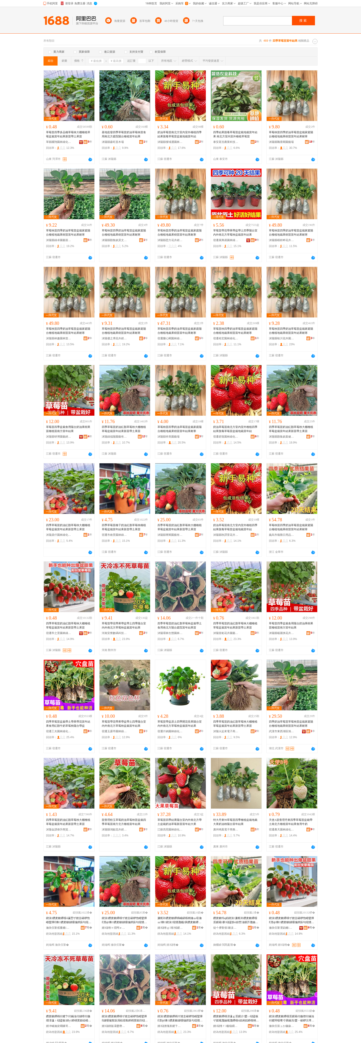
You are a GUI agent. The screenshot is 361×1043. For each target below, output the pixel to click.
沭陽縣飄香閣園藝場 (281, 142)
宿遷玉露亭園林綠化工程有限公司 (114, 731)
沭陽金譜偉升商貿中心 (58, 829)
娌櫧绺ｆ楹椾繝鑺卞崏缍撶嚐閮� (226, 1026)
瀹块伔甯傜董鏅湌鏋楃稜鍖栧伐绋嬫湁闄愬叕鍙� (58, 927)
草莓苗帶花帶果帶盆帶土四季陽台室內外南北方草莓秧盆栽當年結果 (235, 232)
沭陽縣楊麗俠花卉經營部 (281, 633)
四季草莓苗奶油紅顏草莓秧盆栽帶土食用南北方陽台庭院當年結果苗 (179, 625)
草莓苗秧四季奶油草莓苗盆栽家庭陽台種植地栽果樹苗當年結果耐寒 (235, 330)
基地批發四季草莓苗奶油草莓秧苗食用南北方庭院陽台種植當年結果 (124, 134)
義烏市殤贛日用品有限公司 (281, 534)
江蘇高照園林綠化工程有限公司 (170, 829)
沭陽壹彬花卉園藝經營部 (226, 633)
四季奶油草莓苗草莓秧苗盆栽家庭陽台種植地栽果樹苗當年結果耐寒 (291, 723)
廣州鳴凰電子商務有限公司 (226, 829)
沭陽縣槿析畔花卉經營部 (281, 240)
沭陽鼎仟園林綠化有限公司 (58, 534)
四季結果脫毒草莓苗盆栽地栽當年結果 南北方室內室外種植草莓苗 (235, 134)
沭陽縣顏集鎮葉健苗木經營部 (281, 436)
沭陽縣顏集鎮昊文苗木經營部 (114, 240)
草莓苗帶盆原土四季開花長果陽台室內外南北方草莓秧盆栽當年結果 (179, 723)
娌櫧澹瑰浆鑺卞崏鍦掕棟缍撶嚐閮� (170, 1026)
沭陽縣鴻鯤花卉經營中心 (114, 829)
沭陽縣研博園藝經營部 (58, 436)
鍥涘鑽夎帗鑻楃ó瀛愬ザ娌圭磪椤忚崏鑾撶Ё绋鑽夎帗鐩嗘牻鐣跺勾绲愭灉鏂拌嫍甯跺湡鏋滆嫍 (68, 920)
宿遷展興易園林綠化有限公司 (226, 240)
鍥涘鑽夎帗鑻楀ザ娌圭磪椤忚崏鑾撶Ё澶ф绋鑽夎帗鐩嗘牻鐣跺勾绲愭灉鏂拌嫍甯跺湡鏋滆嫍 (124, 920)
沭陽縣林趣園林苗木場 (58, 338)
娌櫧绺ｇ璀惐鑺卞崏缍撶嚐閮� (170, 927)
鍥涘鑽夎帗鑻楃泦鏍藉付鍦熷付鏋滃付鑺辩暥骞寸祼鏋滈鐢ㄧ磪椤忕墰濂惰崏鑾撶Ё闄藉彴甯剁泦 (291, 1019)
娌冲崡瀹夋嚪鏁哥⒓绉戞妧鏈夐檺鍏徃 (58, 1026)
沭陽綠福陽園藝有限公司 (114, 436)
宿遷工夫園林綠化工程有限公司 (58, 731)
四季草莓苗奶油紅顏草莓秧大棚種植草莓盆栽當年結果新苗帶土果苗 (124, 429)
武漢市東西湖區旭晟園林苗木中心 (281, 731)
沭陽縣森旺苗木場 (113, 142)
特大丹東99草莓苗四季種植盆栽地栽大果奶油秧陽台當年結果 (235, 822)
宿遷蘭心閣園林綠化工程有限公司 (170, 338)
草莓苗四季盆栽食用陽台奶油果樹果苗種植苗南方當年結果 (68, 429)
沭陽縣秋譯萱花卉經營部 (226, 534)
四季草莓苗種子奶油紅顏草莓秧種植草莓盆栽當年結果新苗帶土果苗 (124, 527)
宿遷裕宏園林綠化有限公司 (226, 338)
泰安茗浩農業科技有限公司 (226, 142)
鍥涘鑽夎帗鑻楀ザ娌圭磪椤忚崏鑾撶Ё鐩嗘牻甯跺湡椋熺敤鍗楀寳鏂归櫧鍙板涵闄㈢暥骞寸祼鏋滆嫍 (125, 1019)
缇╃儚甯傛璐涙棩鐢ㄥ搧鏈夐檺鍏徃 (226, 927)
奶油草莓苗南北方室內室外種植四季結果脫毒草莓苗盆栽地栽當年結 (179, 134)
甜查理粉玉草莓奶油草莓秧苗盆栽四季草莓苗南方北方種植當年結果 (124, 822)
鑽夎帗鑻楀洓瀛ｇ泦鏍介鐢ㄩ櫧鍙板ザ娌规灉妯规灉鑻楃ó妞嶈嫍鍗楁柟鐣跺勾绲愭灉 (236, 1019)
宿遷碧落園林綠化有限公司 (226, 436)
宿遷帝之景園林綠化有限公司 (58, 633)
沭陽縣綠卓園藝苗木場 (58, 240)
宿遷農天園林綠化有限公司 (281, 829)
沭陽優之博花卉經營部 (114, 338)
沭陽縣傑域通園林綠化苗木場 (170, 142)
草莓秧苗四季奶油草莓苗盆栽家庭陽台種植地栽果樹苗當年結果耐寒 (291, 134)
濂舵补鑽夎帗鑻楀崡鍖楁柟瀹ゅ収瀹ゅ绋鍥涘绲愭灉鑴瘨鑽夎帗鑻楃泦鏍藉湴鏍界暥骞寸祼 (179, 920)
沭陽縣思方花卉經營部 (170, 240)
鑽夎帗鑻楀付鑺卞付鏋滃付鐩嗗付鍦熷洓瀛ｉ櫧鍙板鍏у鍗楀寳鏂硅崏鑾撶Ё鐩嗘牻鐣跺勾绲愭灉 (68, 1019)
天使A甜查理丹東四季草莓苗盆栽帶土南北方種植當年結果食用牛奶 (290, 822)
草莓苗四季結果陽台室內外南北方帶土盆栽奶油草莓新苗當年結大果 (179, 822)
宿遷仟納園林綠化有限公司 (170, 731)
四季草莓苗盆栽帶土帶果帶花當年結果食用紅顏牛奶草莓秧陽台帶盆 (68, 723)
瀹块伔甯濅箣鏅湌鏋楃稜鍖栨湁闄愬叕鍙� (281, 927)
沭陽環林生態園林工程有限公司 (170, 633)
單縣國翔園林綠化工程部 (58, 142)
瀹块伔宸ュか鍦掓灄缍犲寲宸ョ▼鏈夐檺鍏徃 (281, 1026)
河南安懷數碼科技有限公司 (114, 633)
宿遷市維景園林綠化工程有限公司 (114, 534)
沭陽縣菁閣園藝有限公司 (170, 534)
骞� (88, 927)
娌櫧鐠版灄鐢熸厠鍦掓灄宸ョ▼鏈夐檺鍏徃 (114, 1026)
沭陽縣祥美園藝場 (168, 436)
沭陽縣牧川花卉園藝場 (281, 338)
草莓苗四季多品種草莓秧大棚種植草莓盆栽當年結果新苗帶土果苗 (68, 134)
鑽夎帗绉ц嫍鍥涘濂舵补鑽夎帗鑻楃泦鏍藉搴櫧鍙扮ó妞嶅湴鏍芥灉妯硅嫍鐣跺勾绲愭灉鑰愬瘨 (235, 920)
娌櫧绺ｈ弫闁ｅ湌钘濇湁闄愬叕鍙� (114, 927)
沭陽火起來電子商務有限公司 (226, 731)
